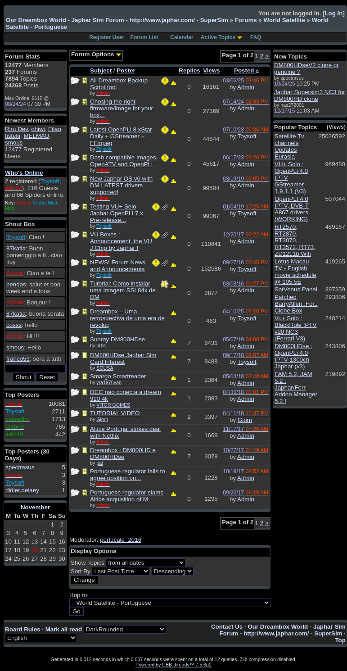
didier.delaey (22, 490)
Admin (245, 87)
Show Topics (87, 562)
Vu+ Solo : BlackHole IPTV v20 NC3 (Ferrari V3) (295, 328)
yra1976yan (109, 382)
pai (99, 463)
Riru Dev (16, 129)
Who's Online (24, 172)
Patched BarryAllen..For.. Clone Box (296, 304)
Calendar (181, 37)
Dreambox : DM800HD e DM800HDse (123, 453)
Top (340, 640)
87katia (16, 248)
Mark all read (63, 629)
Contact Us (227, 626)
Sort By (80, 571)
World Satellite (284, 20)
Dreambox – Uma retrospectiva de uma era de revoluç (127, 318)
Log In (333, 13)
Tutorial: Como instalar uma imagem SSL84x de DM (123, 290)
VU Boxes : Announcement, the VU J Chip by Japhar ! (121, 241)
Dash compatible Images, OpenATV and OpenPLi (124, 161)
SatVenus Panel (296, 289)
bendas (16, 284)
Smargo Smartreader (118, 376)
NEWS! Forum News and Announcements (117, 265)
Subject (101, 70)
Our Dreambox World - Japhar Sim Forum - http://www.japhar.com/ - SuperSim (117, 20)
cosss (14, 325)
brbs (101, 345)
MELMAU (36, 135)
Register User (106, 37)
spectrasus (19, 467)
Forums (246, 20)
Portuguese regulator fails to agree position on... (127, 474)
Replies (189, 70)
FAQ (255, 37)
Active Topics (218, 37)
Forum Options (96, 54)
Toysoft (247, 136)
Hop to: (79, 595)
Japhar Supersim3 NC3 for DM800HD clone (309, 95)
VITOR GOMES (113, 405)
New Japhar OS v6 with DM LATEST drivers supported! (121, 185)
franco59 (18, 358)
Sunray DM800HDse (117, 339)
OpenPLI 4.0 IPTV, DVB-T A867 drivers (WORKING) (292, 208)
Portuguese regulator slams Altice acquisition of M (126, 496)
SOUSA (104, 368)
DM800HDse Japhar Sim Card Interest (123, 358)
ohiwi (38, 129)
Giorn (102, 419)
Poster (126, 70)
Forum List (144, 37)
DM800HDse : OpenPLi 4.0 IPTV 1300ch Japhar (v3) (293, 356)
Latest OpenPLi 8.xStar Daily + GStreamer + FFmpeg (121, 136)
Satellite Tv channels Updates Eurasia (289, 146)
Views (211, 70)
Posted (246, 70)
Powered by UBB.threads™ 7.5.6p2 (173, 664)
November (35, 507)
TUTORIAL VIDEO (115, 413)
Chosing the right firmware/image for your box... (121, 108)
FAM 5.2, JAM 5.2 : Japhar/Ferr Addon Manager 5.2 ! (296, 387)
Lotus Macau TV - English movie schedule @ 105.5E (295, 271)
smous (14, 142)
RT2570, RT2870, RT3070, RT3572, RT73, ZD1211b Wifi (295, 240)
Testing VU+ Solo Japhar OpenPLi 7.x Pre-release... (116, 213)
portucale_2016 (120, 539)
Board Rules (23, 629)
